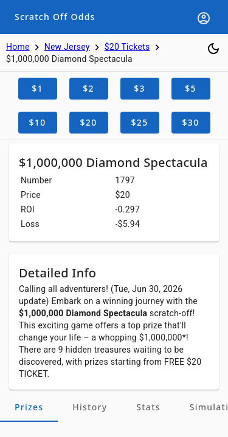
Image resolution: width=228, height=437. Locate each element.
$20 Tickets (127, 47)
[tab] (29, 407)
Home (18, 47)
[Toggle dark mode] (213, 48)
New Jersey (67, 47)
